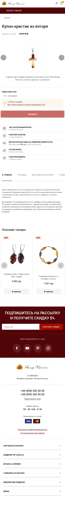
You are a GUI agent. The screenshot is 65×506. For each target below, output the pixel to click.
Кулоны (7, 18)
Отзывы (21, 174)
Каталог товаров (11, 10)
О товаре (7, 174)
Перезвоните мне (32, 399)
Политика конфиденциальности (32, 429)
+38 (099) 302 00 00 (32, 394)
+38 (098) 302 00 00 (32, 391)
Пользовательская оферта (32, 433)
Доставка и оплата (43, 174)
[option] (22, 177)
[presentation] (3, 57)
